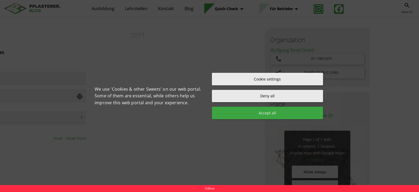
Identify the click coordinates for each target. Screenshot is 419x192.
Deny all (267, 95)
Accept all (267, 113)
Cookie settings (267, 78)
